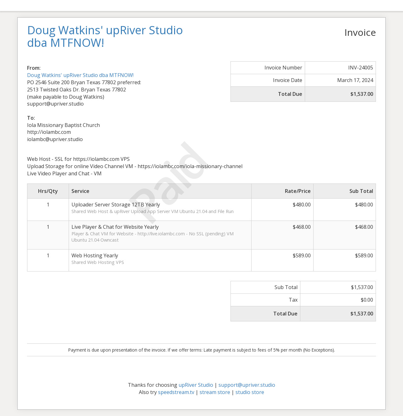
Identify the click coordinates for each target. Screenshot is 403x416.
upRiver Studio (196, 384)
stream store (215, 392)
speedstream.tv (176, 392)
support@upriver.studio (247, 384)
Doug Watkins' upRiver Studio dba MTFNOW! (80, 75)
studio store (250, 392)
